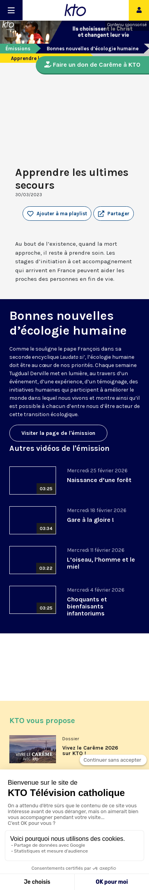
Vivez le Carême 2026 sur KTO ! (90, 750)
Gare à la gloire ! (90, 519)
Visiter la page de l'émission (58, 433)
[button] (113, 213)
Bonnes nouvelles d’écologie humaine (92, 48)
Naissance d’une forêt (99, 480)
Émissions (17, 48)
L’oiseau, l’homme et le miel (101, 563)
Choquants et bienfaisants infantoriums (87, 606)
